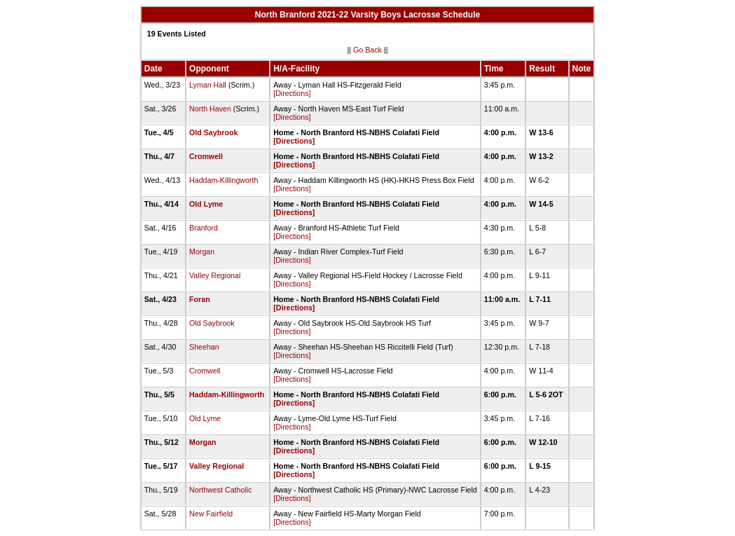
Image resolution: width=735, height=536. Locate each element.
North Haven (210, 108)
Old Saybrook (213, 132)
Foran (199, 299)
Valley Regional (214, 275)
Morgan (201, 251)
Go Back (367, 50)
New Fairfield (211, 513)
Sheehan (204, 347)
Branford (203, 228)
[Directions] (291, 93)
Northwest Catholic (220, 490)
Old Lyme (206, 204)
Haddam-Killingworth (223, 180)
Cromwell (206, 156)
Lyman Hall (207, 85)
